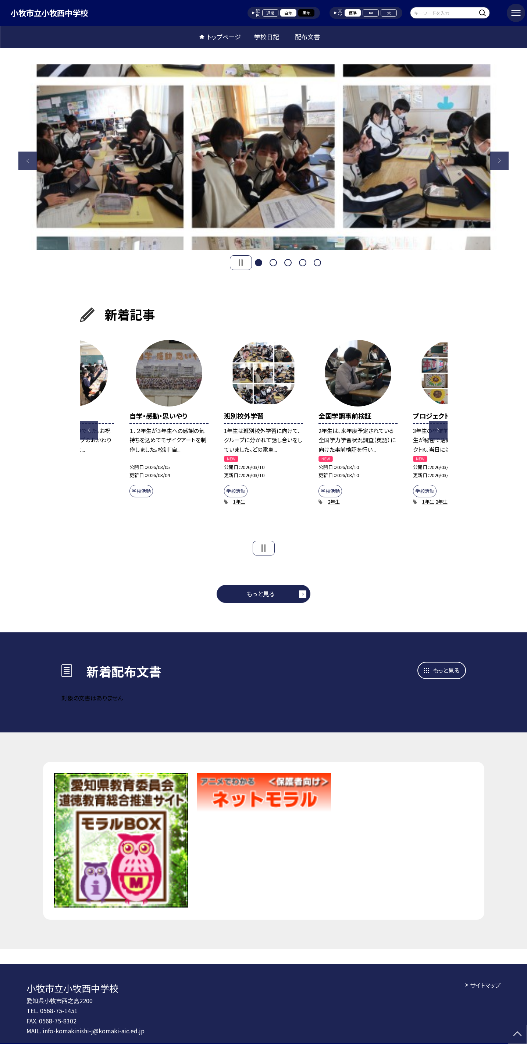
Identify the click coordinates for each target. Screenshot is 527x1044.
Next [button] (499, 161)
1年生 (239, 501)
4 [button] (302, 262)
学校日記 (266, 36)
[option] (263, 157)
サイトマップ (485, 985)
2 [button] (273, 262)
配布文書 (307, 36)
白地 (288, 13)
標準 (353, 13)
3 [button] (288, 262)
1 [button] (258, 262)
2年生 (334, 501)
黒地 (306, 13)
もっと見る (260, 593)
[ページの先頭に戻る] (517, 1034)
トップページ (224, 36)
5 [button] (317, 262)
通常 (270, 13)
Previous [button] (27, 161)
